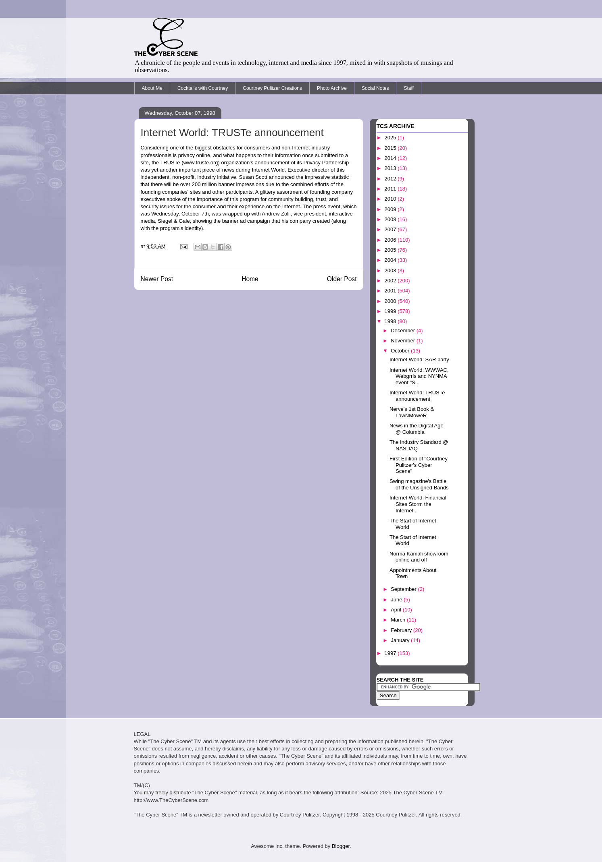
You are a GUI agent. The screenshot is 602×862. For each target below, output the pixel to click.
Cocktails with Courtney (202, 88)
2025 (391, 138)
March (399, 620)
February (402, 630)
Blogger (341, 846)
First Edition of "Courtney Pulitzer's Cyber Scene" (419, 465)
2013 (391, 168)
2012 (391, 179)
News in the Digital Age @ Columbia (417, 429)
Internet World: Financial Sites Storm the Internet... (418, 504)
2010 (391, 199)
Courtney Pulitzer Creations (272, 88)
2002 (391, 281)
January (401, 640)
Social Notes (375, 88)
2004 (391, 260)
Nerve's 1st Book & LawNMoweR (412, 412)
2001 (391, 291)
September (404, 589)
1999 (391, 311)
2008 (391, 219)
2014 (391, 158)
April (397, 610)
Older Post (342, 279)
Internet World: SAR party (419, 359)
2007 (391, 229)
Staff (408, 88)
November (404, 341)
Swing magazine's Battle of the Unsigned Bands (419, 484)
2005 (391, 250)
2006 (391, 240)
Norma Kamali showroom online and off (419, 557)
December (404, 330)
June (397, 600)
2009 (391, 209)
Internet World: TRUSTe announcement (417, 396)
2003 (391, 270)
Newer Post (157, 279)
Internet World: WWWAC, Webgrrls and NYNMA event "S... (419, 376)
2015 (391, 148)
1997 (391, 653)
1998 (391, 321)
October (401, 351)
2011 (391, 189)
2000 (391, 301)
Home (250, 279)
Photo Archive (332, 88)
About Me (152, 88)
